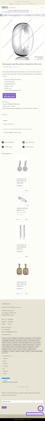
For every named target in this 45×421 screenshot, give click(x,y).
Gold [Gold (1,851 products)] (20, 342)
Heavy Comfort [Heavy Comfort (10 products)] (37, 342)
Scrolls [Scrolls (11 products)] (9, 349)
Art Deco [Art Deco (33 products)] (4, 338)
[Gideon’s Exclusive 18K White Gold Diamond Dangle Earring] (22, 166)
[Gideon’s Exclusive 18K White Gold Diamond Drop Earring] (22, 232)
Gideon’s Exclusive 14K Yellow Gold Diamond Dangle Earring (21, 284)
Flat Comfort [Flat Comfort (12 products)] (32, 340)
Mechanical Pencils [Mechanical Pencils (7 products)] (17, 344)
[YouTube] (27, 386)
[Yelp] (25, 386)
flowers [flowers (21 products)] (3, 342)
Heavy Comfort (11, 106)
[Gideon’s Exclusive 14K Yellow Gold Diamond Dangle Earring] (22, 269)
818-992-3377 (8, 327)
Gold (6, 106)
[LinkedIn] (23, 386)
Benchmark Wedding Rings (16, 108)
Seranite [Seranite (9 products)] (19, 349)
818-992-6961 (7, 329)
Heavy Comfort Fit (33, 108)
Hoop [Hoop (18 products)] (3, 344)
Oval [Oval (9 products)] (3, 346)
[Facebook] (17, 386)
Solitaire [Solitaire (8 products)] (24, 349)
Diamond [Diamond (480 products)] (39, 338)
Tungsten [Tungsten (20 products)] (17, 351)
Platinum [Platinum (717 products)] (25, 346)
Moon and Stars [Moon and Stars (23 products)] (31, 344)
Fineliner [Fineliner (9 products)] (26, 340)
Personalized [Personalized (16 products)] (18, 346)
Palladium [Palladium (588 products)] (8, 346)
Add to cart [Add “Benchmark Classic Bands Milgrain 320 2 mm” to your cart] (19, 219)
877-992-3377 (8, 67)
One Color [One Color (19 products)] (38, 344)
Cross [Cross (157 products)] (34, 338)
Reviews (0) (4, 114)
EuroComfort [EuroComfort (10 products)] (19, 340)
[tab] (22, 114)
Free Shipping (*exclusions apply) (22, 1)
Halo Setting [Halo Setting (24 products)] (25, 342)
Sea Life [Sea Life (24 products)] (14, 349)
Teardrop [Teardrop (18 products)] (12, 351)
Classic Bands (26, 108)
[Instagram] (19, 386)
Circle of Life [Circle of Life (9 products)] (20, 338)
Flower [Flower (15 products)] (37, 340)
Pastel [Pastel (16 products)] (13, 346)
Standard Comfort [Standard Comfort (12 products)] (32, 349)
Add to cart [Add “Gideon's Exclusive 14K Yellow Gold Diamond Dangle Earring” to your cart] (19, 293)
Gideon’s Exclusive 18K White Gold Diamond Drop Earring (21, 247)
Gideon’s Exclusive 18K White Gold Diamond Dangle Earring (21, 181)
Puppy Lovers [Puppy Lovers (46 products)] (31, 346)
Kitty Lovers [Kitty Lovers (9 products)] (9, 344)
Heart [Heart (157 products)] (31, 342)
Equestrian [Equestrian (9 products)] (12, 340)
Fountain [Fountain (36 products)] (9, 342)
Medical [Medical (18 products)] (24, 344)
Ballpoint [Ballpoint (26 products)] (14, 338)
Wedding (10, 104)
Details (27, 190)
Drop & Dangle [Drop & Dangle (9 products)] (5, 340)
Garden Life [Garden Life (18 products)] (14, 342)
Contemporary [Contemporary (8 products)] (28, 338)
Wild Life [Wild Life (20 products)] (28, 351)
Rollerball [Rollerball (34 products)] (4, 349)
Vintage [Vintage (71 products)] (22, 351)
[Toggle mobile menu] (42, 7)
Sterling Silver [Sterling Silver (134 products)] (5, 351)
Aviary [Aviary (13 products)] (9, 338)
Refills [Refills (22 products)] (37, 346)
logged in (11, 132)
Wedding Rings (16, 104)
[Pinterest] (21, 386)
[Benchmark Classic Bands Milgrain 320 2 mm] (22, 199)
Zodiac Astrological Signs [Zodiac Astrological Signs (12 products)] (36, 351)
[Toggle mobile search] (40, 7)
